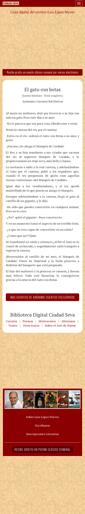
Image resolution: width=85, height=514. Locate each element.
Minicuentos (47, 321)
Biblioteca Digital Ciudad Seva (42, 315)
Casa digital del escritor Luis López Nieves (42, 12)
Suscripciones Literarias (42, 434)
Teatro (12, 325)
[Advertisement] (42, 41)
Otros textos (31, 325)
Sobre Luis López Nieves (42, 417)
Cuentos (11, 321)
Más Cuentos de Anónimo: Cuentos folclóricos (42, 297)
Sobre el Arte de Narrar (60, 325)
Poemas (28, 321)
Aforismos (68, 321)
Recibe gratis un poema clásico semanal (42, 449)
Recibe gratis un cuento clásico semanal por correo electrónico (42, 72)
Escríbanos (42, 425)
